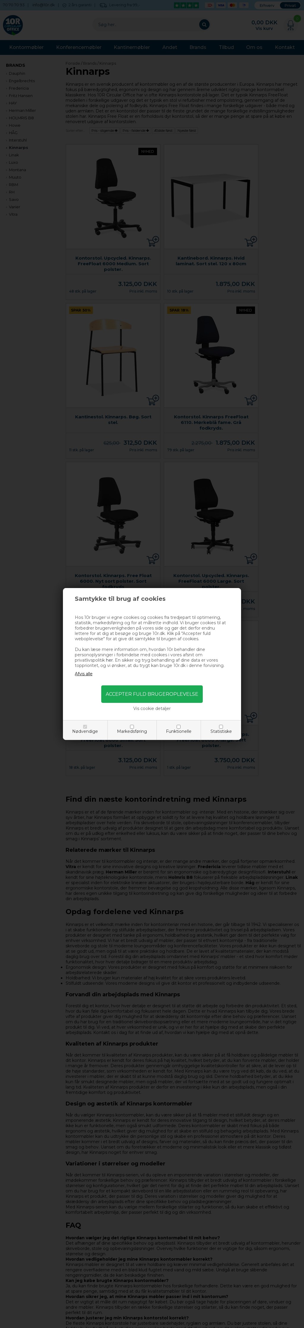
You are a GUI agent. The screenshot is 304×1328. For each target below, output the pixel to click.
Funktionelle (178, 731)
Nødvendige (85, 731)
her (109, 660)
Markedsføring (132, 731)
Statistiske (221, 731)
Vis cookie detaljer (152, 708)
